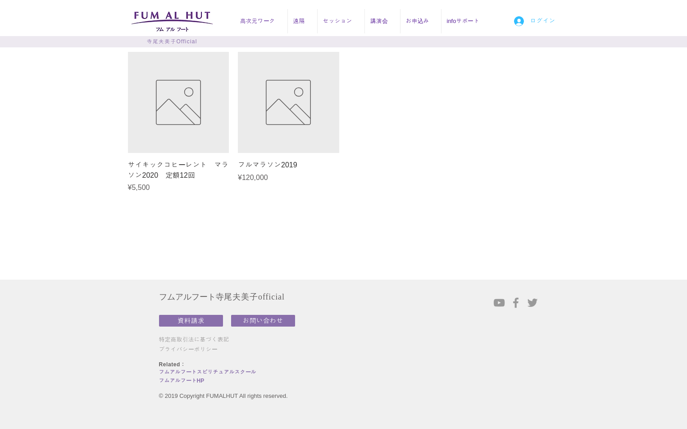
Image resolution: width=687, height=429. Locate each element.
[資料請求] (191, 321)
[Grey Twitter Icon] (532, 302)
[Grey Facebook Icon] (516, 302)
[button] (261, 21)
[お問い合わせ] (263, 321)
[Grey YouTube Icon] (499, 302)
